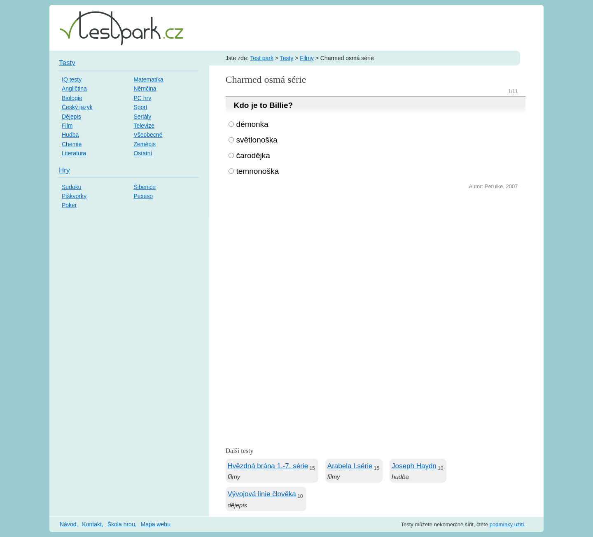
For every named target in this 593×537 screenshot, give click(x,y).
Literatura (74, 153)
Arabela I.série (350, 466)
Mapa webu (155, 524)
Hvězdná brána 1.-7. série (268, 466)
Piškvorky (74, 196)
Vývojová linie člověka (262, 494)
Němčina (144, 88)
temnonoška (257, 171)
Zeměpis (144, 144)
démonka (252, 124)
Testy (287, 58)
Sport (140, 107)
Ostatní (142, 153)
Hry (64, 170)
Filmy (306, 58)
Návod (68, 524)
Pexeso (143, 196)
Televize (143, 125)
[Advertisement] (376, 253)
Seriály (142, 116)
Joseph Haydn (414, 466)
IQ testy (72, 79)
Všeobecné (147, 134)
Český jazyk (77, 107)
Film (67, 125)
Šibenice (144, 187)
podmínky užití (507, 524)
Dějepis (71, 116)
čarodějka (253, 155)
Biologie (72, 98)
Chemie (72, 144)
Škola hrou (121, 524)
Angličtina (74, 88)
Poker (69, 205)
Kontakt (91, 524)
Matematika (148, 79)
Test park (261, 58)
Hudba (70, 134)
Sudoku (71, 187)
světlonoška (257, 139)
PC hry (142, 98)
